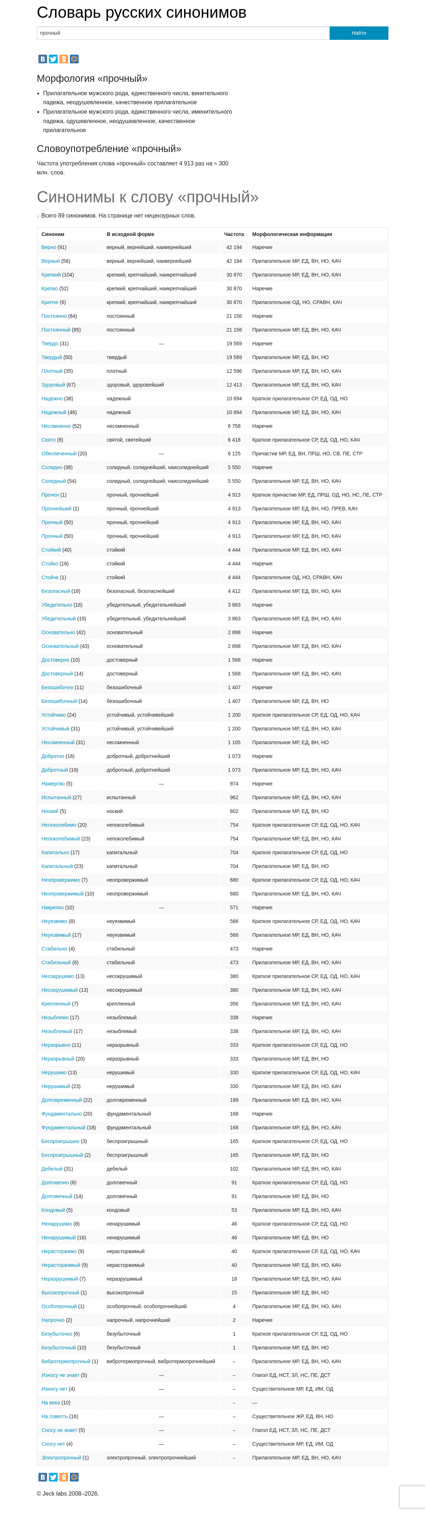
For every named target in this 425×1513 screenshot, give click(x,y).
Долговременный (62, 1100)
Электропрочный (62, 1458)
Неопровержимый (63, 894)
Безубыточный (59, 1347)
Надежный (54, 412)
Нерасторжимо (59, 1251)
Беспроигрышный (62, 1155)
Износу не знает (61, 1375)
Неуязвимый (56, 935)
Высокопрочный (60, 1292)
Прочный (52, 522)
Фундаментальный (64, 1127)
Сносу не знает (60, 1430)
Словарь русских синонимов (142, 12)
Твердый (52, 357)
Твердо (50, 343)
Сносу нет (53, 1444)
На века (51, 1402)
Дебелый (52, 1169)
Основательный (60, 646)
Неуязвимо (54, 921)
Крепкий (51, 275)
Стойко (50, 563)
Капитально (55, 852)
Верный (51, 261)
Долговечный (57, 1196)
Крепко (50, 288)
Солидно (52, 467)
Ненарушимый (59, 1237)
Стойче (50, 577)
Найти (359, 33)
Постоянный (56, 330)
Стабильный (56, 962)
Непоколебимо (59, 825)
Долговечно (55, 1182)
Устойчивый (56, 729)
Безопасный (56, 591)
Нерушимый (56, 1086)
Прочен (50, 495)
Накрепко (53, 907)
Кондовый (53, 1210)
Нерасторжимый (61, 1265)
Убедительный (59, 618)
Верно (49, 247)
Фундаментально (62, 1114)
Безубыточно (57, 1334)
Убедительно (57, 605)
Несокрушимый (60, 990)
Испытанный (56, 797)
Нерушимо (54, 1072)
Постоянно (54, 316)
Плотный (52, 371)
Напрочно (53, 1320)
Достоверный (57, 674)
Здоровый (53, 385)
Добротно (53, 756)
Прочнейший (57, 508)
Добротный (55, 770)
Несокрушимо (58, 976)
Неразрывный (58, 1059)
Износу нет (54, 1389)
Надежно (52, 398)
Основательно (58, 632)
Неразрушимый (60, 1279)
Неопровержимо (61, 880)
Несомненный (58, 742)
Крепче (50, 302)
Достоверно (56, 660)
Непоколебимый (61, 839)
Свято (49, 440)
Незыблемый (57, 1031)
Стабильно (54, 949)
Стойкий (51, 550)
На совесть (55, 1416)
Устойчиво (54, 715)
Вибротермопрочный (66, 1361)
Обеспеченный (59, 453)
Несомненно (56, 426)
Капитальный (57, 866)
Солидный (54, 481)
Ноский (50, 811)
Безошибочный (59, 701)
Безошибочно (58, 687)
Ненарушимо (57, 1224)
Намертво (53, 784)
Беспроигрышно (61, 1141)
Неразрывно (56, 1045)
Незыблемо (55, 1017)
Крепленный (56, 1004)
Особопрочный (59, 1306)
